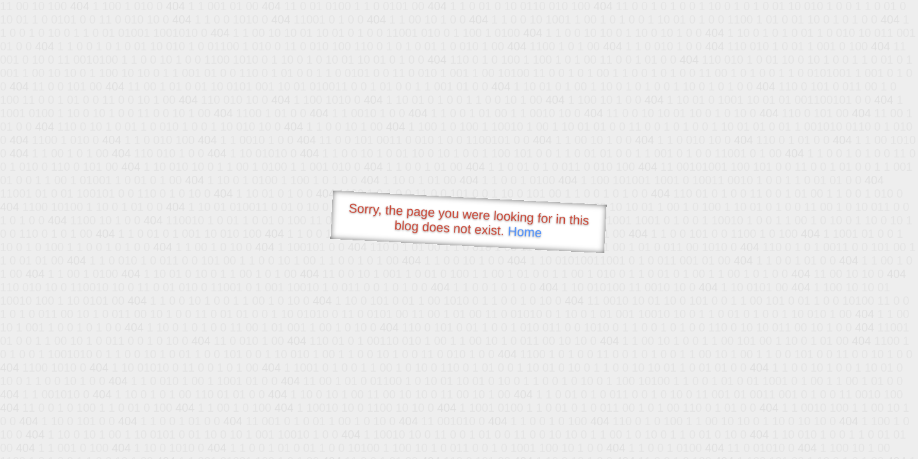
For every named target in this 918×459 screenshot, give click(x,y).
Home (524, 232)
